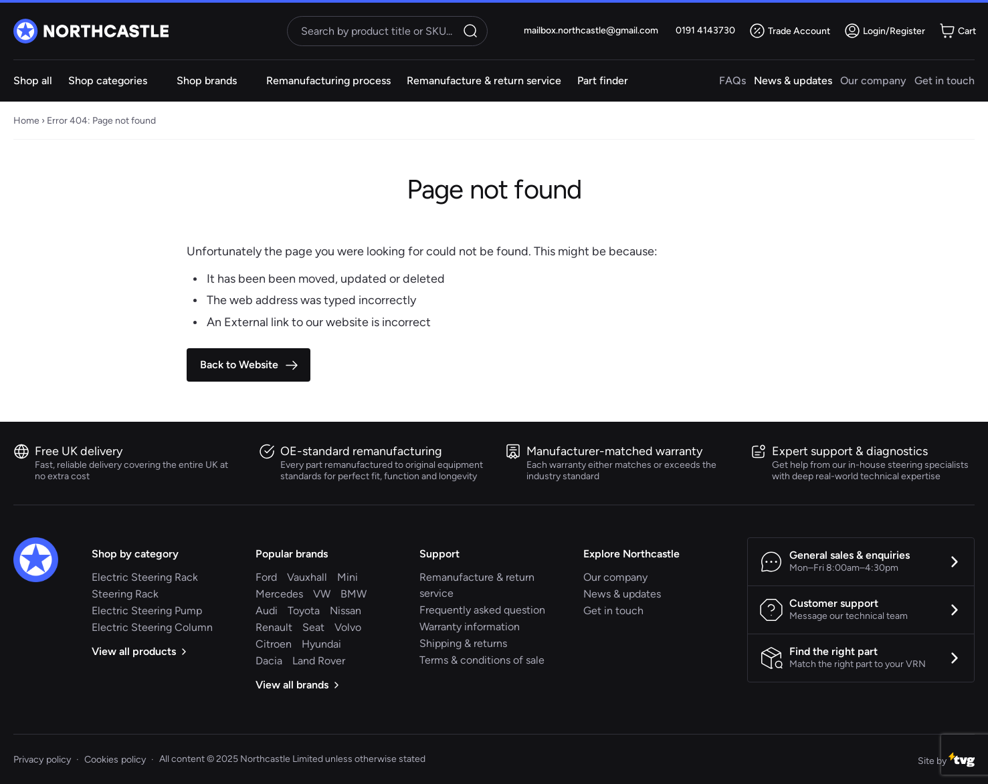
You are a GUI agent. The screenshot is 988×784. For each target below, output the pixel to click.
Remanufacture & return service (484, 80)
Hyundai (321, 644)
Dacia (269, 660)
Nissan (345, 610)
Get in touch (944, 80)
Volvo (347, 627)
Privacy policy (42, 759)
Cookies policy (115, 759)
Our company (873, 80)
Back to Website (239, 364)
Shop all (32, 80)
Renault (274, 627)
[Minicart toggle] (959, 31)
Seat (313, 627)
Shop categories (107, 80)
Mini (347, 577)
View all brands (297, 684)
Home (26, 120)
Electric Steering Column (152, 627)
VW (321, 593)
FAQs (732, 80)
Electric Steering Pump (147, 610)
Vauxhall (307, 577)
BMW (353, 593)
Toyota (304, 610)
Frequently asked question (482, 610)
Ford (266, 577)
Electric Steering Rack (145, 577)
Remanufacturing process (328, 80)
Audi (267, 610)
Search (472, 30)
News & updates (793, 80)
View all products (139, 651)
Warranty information (469, 626)
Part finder (602, 80)
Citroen (274, 644)
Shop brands (207, 80)
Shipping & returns (463, 643)
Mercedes (279, 593)
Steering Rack (125, 593)
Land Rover (318, 660)
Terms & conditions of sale (482, 660)
